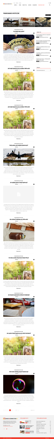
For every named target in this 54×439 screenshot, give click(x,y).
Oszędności (35, 4)
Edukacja (38, 37)
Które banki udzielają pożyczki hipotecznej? (18, 371)
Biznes (15, 4)
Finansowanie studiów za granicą (41, 432)
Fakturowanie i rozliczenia (40, 428)
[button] (50, 5)
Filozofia (37, 429)
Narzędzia (38, 49)
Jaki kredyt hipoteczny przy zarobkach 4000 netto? (19, 68)
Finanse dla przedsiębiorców (40, 421)
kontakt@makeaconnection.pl (8, 426)
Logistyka (38, 55)
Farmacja (37, 431)
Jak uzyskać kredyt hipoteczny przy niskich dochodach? (19, 333)
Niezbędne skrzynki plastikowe (28, 421)
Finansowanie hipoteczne (18, 29)
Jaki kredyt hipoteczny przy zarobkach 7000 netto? (19, 107)
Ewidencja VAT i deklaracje (40, 425)
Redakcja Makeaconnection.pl (43, 37)
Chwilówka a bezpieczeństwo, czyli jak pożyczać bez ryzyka (29, 431)
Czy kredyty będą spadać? (18, 31)
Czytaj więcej (18, 100)
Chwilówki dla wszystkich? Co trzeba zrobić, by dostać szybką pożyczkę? (29, 426)
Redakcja (5, 25)
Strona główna (5, 11)
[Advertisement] (27, 8)
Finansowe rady (41, 4)
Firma (20, 4)
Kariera (29, 4)
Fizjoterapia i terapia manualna (41, 424)
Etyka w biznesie (38, 422)
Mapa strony (47, 438)
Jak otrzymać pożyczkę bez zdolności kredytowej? (19, 295)
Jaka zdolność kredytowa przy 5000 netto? (19, 219)
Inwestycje (24, 4)
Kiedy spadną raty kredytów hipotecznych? (18, 145)
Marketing (38, 43)
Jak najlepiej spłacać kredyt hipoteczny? (19, 182)
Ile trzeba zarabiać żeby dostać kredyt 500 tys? (19, 257)
